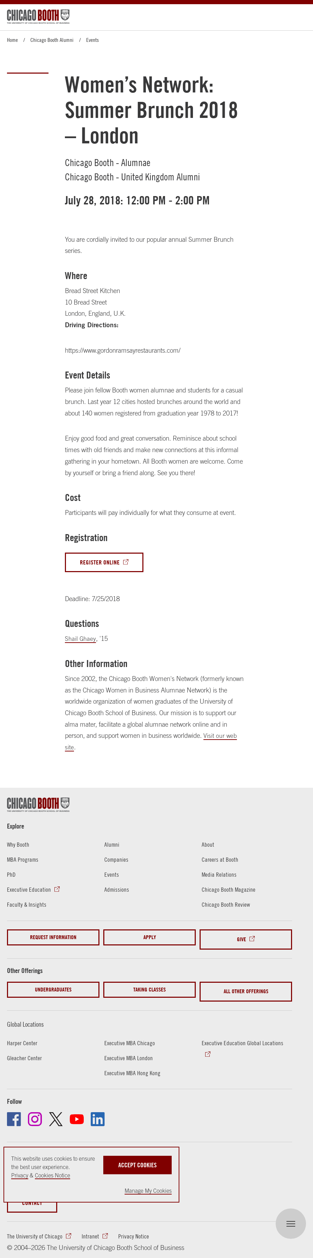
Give (241, 938)
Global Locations (30, 1016)
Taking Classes (149, 986)
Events (92, 40)
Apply (149, 938)
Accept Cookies (137, 1163)
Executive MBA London (129, 1050)
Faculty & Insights (27, 905)
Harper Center (22, 1035)
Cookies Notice (52, 1175)
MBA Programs (23, 860)
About (208, 845)
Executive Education (29, 890)
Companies (116, 860)
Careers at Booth (220, 860)
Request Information (53, 938)
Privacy (19, 1175)
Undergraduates (53, 986)
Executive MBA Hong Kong (133, 1065)
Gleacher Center (25, 1050)
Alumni (112, 845)
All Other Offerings (246, 986)
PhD (11, 875)
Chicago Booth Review (227, 905)
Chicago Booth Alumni (52, 40)
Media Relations (220, 875)
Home (12, 40)
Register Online (101, 563)
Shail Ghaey (80, 640)
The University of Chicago (35, 1229)
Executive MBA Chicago (130, 1035)
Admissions (117, 890)
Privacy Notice (134, 1229)
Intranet (91, 1229)
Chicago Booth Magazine (229, 890)
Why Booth (18, 845)
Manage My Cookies (148, 1191)
